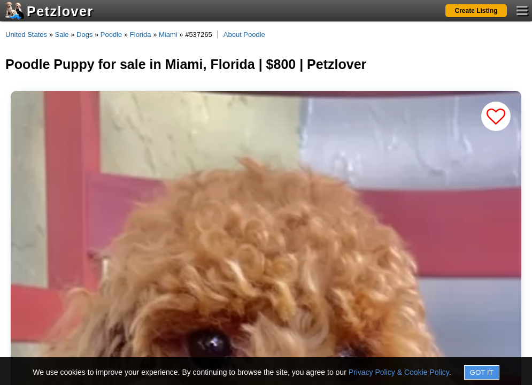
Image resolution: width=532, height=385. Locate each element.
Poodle (111, 34)
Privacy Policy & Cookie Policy (399, 372)
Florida (140, 34)
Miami (168, 34)
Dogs (84, 34)
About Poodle (244, 34)
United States (26, 34)
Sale (62, 34)
